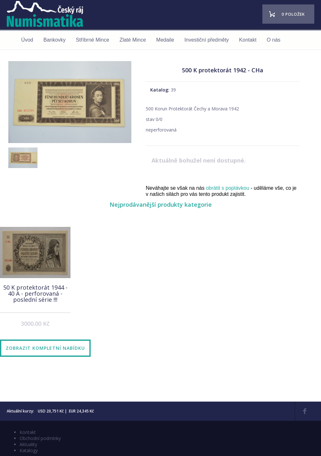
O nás (274, 40)
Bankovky (54, 40)
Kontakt (247, 40)
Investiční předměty (207, 40)
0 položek (293, 14)
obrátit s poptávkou (227, 188)
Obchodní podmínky (40, 438)
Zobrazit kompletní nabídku (45, 348)
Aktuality (28, 444)
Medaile (165, 40)
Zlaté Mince (132, 40)
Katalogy (29, 450)
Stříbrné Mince (92, 40)
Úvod (27, 40)
